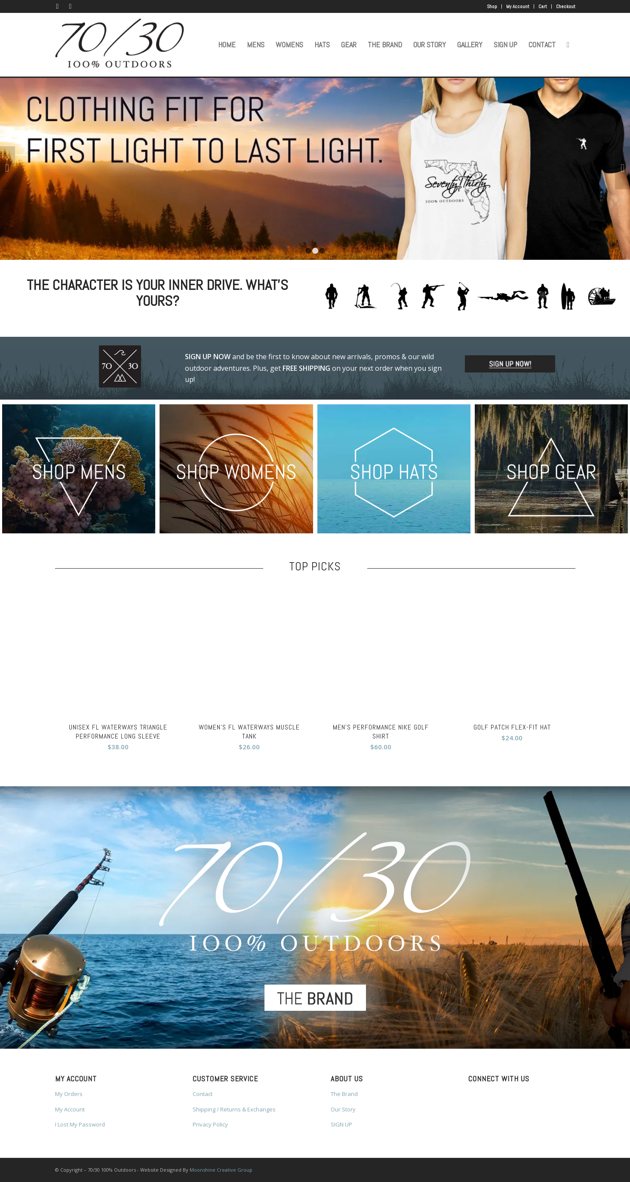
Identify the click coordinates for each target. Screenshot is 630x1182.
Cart (542, 6)
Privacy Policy (210, 1124)
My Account (517, 6)
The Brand (344, 1094)
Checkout (565, 6)
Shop (492, 6)
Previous (7, 167)
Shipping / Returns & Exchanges (234, 1109)
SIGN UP (341, 1124)
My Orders (69, 1094)
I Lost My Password (80, 1124)
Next (622, 167)
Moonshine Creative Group (221, 1170)
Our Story (343, 1109)
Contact (202, 1094)
